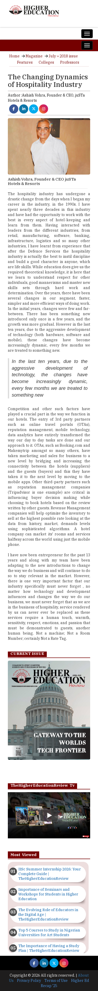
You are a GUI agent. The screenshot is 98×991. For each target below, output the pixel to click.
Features (25, 62)
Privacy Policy (29, 980)
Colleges (46, 62)
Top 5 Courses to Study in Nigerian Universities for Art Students (49, 932)
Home (14, 56)
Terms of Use (56, 980)
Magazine (34, 56)
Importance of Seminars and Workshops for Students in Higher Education (48, 894)
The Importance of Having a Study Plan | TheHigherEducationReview (48, 948)
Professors (69, 62)
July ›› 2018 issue (63, 56)
